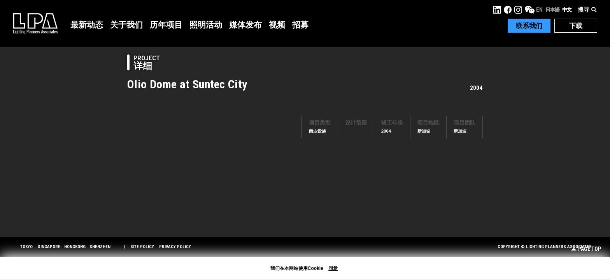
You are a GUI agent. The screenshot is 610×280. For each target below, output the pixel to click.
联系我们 (529, 26)
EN (539, 9)
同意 (333, 268)
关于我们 (126, 25)
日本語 (552, 9)
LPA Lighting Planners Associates (35, 23)
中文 (566, 9)
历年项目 (166, 25)
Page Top (586, 249)
